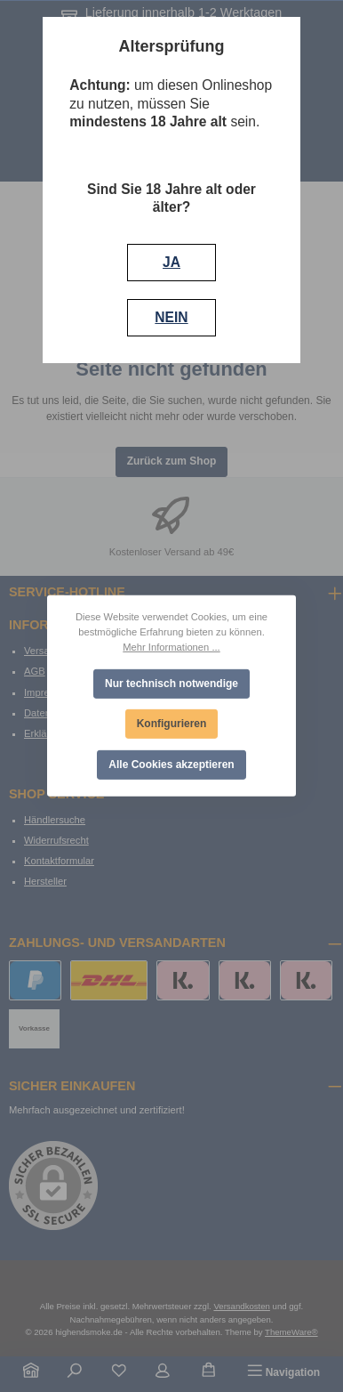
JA (171, 262)
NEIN (171, 317)
